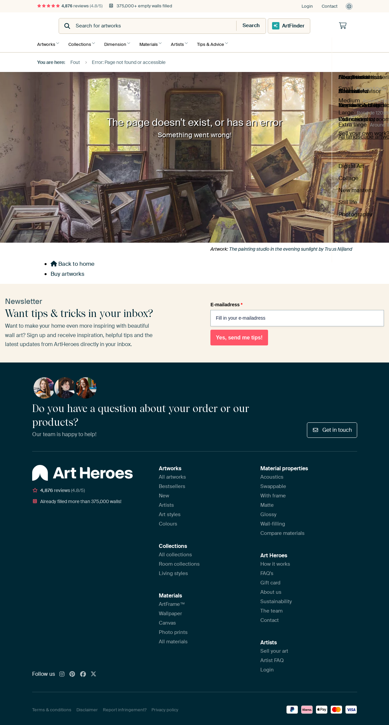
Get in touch (331, 427)
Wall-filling (272, 521)
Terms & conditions (51, 707)
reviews (70, 6)
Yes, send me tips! (239, 335)
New (164, 493)
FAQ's (266, 571)
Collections (81, 43)
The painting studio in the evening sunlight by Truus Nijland (290, 247)
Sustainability (276, 599)
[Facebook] (83, 672)
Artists (184, 43)
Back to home (72, 261)
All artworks (172, 474)
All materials (173, 639)
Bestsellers (172, 484)
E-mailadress (226, 302)
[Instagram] (62, 672)
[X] (93, 672)
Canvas (167, 620)
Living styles (173, 571)
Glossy (268, 512)
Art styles (170, 512)
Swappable (273, 484)
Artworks (46, 43)
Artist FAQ (272, 658)
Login (307, 6)
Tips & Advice (219, 43)
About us (270, 589)
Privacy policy (164, 707)
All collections (175, 552)
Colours (168, 521)
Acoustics (271, 474)
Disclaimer (87, 707)
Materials (153, 43)
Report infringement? (124, 707)
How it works (275, 561)
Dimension (119, 43)
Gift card (270, 580)
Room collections (179, 561)
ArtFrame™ (172, 601)
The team (271, 608)
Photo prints (173, 630)
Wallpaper (170, 611)
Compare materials (282, 531)
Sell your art (274, 648)
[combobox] (178, 25)
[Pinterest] (72, 672)
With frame (273, 493)
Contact (329, 6)
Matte (267, 502)
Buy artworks (67, 271)
